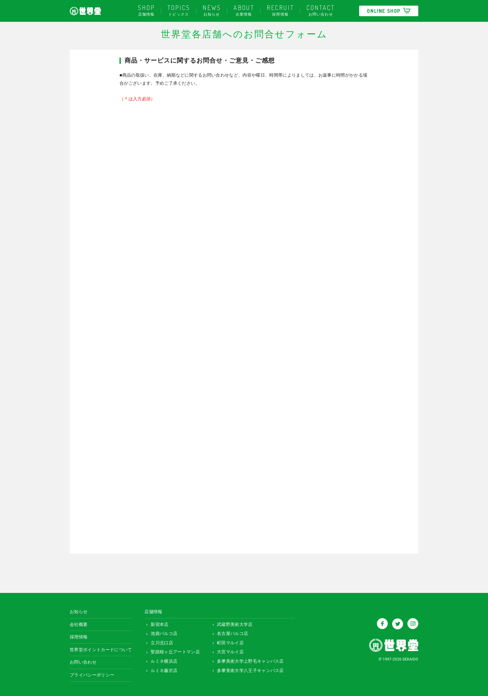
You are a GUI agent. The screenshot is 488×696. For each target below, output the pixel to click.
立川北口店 (159, 641)
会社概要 (78, 623)
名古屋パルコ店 (230, 632)
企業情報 (243, 10)
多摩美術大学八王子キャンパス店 (248, 669)
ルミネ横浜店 (162, 659)
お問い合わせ (321, 10)
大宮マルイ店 (228, 650)
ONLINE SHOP (389, 11)
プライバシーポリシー (92, 673)
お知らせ (212, 10)
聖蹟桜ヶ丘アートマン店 (173, 650)
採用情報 (280, 10)
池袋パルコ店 (162, 632)
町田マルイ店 (228, 641)
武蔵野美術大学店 (232, 623)
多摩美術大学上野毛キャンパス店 (248, 659)
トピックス (178, 10)
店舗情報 (146, 10)
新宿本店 (157, 623)
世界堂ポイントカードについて (101, 648)
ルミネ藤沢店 (162, 669)
